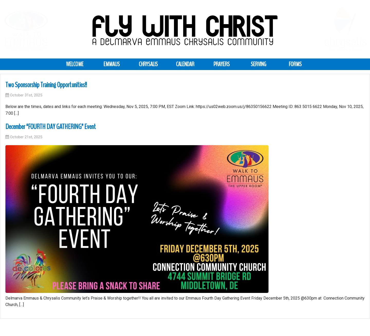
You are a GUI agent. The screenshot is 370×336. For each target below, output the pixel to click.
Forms (295, 64)
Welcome (75, 64)
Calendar (185, 64)
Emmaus (112, 64)
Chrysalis (148, 64)
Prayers (222, 64)
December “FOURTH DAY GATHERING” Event (50, 127)
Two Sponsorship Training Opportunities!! (46, 85)
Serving (258, 64)
